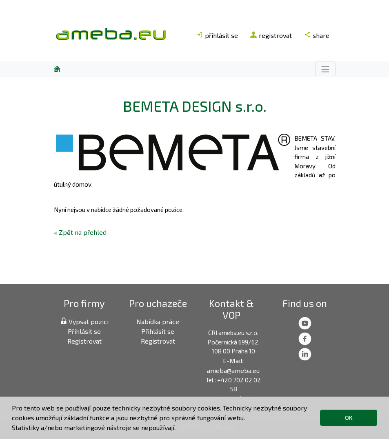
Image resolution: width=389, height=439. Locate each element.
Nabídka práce (157, 321)
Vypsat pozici (84, 321)
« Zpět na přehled (80, 232)
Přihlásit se (84, 331)
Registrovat (84, 341)
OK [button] (349, 417)
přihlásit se (217, 35)
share (316, 35)
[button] (178, 429)
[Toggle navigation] (325, 69)
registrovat (271, 35)
